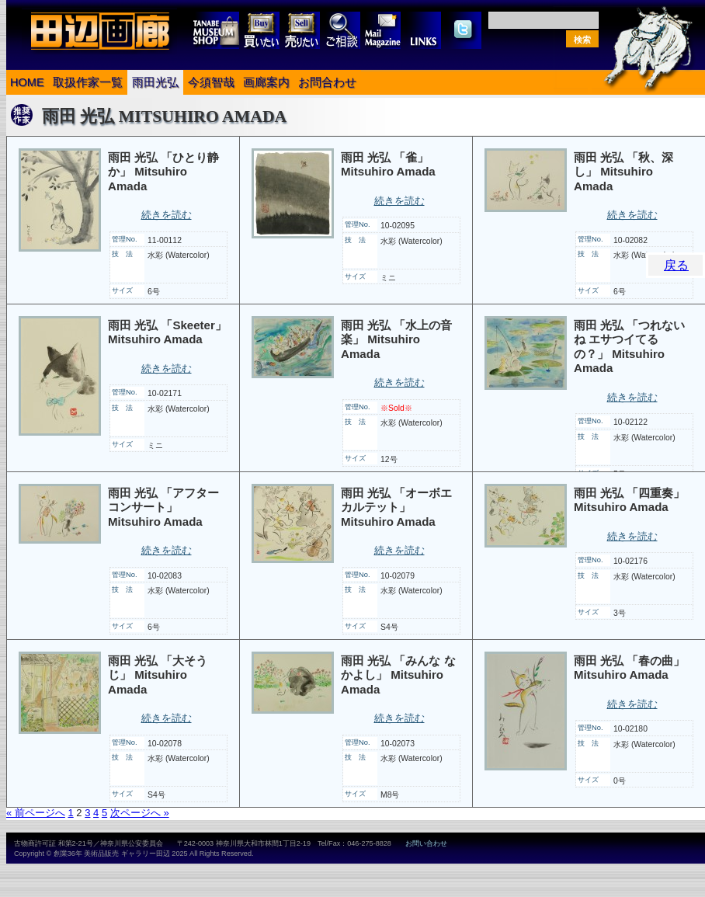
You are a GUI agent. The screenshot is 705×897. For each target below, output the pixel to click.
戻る (676, 265)
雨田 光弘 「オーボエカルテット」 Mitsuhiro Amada (396, 507)
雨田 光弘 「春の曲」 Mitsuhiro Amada (629, 668)
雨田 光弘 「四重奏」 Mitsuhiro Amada (629, 500)
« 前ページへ (35, 813)
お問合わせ (327, 82)
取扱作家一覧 (88, 82)
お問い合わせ (426, 843)
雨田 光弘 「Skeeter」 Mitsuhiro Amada (167, 332)
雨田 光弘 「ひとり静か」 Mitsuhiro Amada (163, 172)
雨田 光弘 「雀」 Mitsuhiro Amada (388, 165)
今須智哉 (211, 82)
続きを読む (166, 215)
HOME (27, 82)
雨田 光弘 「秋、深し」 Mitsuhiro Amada (623, 172)
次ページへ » (139, 813)
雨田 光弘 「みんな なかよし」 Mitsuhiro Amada (398, 675)
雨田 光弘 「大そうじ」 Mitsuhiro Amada (157, 675)
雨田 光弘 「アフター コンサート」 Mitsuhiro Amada (163, 507)
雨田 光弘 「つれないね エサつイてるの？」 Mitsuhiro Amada (629, 346)
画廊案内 (266, 82)
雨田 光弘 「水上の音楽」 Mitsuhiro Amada (396, 339)
